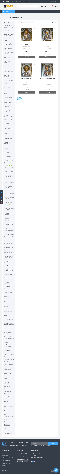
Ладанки (6, 135)
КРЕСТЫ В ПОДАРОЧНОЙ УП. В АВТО (8, 110)
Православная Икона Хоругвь (9, 365)
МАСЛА (6, 301)
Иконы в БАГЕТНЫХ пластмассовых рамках (8, 53)
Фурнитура (6, 421)
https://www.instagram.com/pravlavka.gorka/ (24, 461)
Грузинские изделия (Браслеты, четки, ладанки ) (8, 48)
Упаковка (6, 401)
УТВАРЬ (6, 403)
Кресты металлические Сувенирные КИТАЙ (8, 115)
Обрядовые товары (8, 327)
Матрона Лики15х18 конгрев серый (47, 43)
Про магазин (5, 455)
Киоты (5, 93)
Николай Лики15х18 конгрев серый (26, 78)
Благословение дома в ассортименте (9, 35)
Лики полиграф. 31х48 (9, 160)
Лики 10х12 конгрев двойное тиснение (9, 172)
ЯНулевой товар (8, 430)
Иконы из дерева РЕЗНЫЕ (8, 68)
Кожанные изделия (8, 100)
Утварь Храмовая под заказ (9, 413)
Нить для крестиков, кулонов (8, 320)
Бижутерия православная (7, 31)
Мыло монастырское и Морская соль (9, 312)
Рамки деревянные (8, 375)
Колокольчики (7, 102)
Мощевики (6, 309)
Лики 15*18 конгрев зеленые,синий (9, 194)
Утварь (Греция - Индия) (8, 407)
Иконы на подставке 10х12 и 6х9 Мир (8, 72)
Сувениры (6, 396)
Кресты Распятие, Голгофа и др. (8, 122)
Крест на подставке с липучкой (9, 105)
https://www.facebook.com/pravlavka (17, 461)
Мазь (5, 299)
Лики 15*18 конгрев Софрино (9, 198)
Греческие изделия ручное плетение (8, 44)
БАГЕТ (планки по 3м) (9, 27)
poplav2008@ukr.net (35, 455)
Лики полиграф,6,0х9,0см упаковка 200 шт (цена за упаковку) (8, 257)
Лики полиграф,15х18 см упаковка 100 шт (9, 246)
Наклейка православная (7, 316)
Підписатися (53, 443)
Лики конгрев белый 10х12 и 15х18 (9, 231)
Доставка (21, 1)
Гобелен (6, 40)
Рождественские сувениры (8, 383)
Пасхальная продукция (6, 343)
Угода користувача (39, 445)
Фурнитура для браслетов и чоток (8, 425)
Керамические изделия (7, 90)
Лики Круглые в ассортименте (7, 157)
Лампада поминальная (7, 143)
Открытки (6, 329)
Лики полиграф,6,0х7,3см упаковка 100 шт (8, 251)
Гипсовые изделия (8, 38)
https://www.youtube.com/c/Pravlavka (27, 461)
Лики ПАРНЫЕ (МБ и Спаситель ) (9, 168)
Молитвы (6, 306)
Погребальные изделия (7, 351)
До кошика (26, 56)
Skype (31, 461)
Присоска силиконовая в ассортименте (7, 369)
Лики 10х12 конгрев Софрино (9, 187)
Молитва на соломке (9, 304)
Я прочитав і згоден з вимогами (41, 445)
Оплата (26, 1)
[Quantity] (26, 54)
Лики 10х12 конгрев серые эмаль (9, 183)
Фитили (6, 419)
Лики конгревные (8, 14)
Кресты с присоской (8, 128)
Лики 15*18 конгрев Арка (9, 190)
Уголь (5, 398)
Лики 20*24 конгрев (9, 220)
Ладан (5, 133)
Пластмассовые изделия (7, 347)
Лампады (6, 146)
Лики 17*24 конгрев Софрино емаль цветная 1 (9, 213)
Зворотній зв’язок (6, 463)
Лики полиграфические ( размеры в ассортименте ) (8, 281)
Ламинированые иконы (8, 139)
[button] (1, 201)
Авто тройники (7, 22)
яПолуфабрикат (7, 433)
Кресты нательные (8, 119)
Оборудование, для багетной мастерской (9, 324)
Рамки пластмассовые (7, 379)
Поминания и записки (9, 359)
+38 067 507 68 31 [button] (36, 453)
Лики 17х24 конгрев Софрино (9, 217)
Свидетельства (7, 391)
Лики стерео (7, 286)
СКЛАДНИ (6, 393)
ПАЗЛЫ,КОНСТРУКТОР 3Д (9, 339)
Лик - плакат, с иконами (7, 153)
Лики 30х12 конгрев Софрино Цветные (9, 224)
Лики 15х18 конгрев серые (9, 205)
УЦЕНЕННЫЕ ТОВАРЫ (9, 416)
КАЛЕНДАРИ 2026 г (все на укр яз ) (8, 86)
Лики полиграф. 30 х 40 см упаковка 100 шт (9, 270)
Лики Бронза (7, 162)
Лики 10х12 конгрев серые (9, 179)
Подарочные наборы (9, 354)
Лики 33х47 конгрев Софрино (9, 227)
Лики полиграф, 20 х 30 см (9, 237)
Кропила (6, 130)
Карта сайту (4, 465)
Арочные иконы (8, 25)
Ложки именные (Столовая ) (8, 289)
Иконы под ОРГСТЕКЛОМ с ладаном (7, 77)
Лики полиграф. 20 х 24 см (9, 262)
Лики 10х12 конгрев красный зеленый (9, 176)
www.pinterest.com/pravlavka (22, 461)
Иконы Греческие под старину (8, 58)
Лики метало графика (9, 234)
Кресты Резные (7, 125)
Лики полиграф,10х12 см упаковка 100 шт (8, 242)
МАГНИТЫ (6, 296)
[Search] (37, 6)
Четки (5, 428)
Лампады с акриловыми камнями (9, 149)
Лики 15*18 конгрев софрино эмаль (9, 201)
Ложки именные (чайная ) (8, 293)
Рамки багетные (7, 373)
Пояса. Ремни (7, 361)
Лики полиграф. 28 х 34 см (9, 266)
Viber (34, 461)
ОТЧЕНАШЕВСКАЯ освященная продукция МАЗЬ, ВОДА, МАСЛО (8, 334)
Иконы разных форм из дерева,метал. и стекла (9, 82)
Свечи (5, 388)
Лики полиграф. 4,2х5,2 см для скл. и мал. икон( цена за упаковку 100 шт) (8, 275)
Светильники (7, 386)
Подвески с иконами (9, 356)
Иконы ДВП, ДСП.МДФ (7, 62)
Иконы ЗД (6, 65)
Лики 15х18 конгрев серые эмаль (9, 209)
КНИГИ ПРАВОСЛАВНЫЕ (8, 96)
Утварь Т (6, 410)
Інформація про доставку (7, 457)
